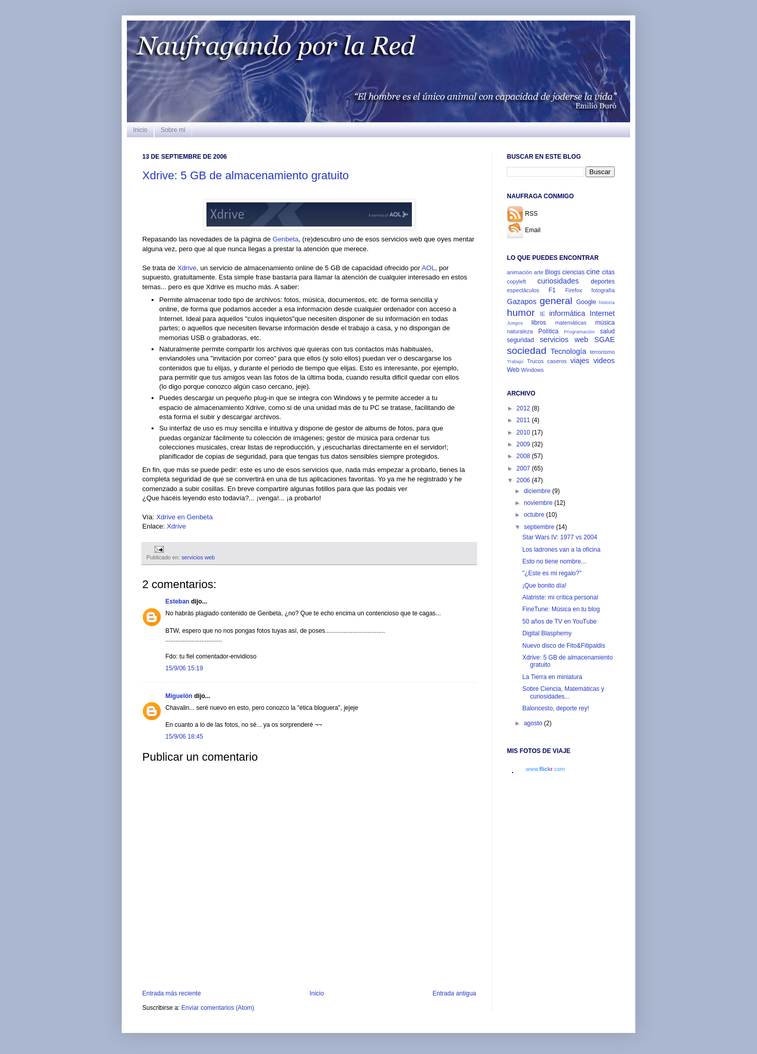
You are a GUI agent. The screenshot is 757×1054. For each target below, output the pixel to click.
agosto (534, 723)
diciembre (538, 491)
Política (548, 331)
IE (542, 314)
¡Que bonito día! (544, 585)
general (556, 300)
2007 (524, 468)
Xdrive (186, 268)
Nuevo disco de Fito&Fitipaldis (563, 645)
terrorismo (602, 352)
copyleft (516, 281)
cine (593, 272)
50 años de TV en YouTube (559, 621)
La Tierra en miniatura (552, 677)
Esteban (177, 601)
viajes (580, 360)
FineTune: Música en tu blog (561, 609)
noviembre (539, 502)
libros (539, 322)
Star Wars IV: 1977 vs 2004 (559, 537)
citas (608, 272)
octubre (535, 514)
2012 (524, 408)
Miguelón (179, 696)
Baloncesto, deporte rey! (555, 708)
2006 (524, 480)
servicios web (198, 557)
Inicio (140, 130)
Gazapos (522, 301)
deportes (603, 281)
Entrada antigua (454, 993)
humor (521, 312)
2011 (524, 420)
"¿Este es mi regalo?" (551, 573)
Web (513, 369)
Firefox (573, 290)
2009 (524, 444)
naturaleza (520, 331)
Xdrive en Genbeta (184, 517)
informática (567, 313)
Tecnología (568, 351)
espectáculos (523, 290)
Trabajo (515, 361)
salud (607, 331)
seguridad (520, 340)
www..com (545, 769)
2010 (524, 432)
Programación (579, 331)
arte (538, 272)
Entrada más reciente (171, 993)
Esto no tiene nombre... (554, 561)
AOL (428, 268)
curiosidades (558, 281)
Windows (532, 370)
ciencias (573, 272)
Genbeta (286, 239)
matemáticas (570, 322)
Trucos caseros (546, 361)
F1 (552, 290)
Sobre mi (173, 130)
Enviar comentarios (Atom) (217, 1007)
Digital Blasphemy (547, 633)
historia (607, 302)
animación (519, 272)
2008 (524, 456)
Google (586, 302)
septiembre (540, 527)
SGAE (604, 339)
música (605, 322)
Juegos (515, 323)
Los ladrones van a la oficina (561, 549)
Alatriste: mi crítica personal (560, 597)
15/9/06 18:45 (184, 736)
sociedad (526, 350)
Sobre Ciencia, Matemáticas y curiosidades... (563, 692)
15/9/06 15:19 (184, 668)
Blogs (552, 272)
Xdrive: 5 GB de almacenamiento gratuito (245, 175)
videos (604, 360)
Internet (602, 313)
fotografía (603, 290)
